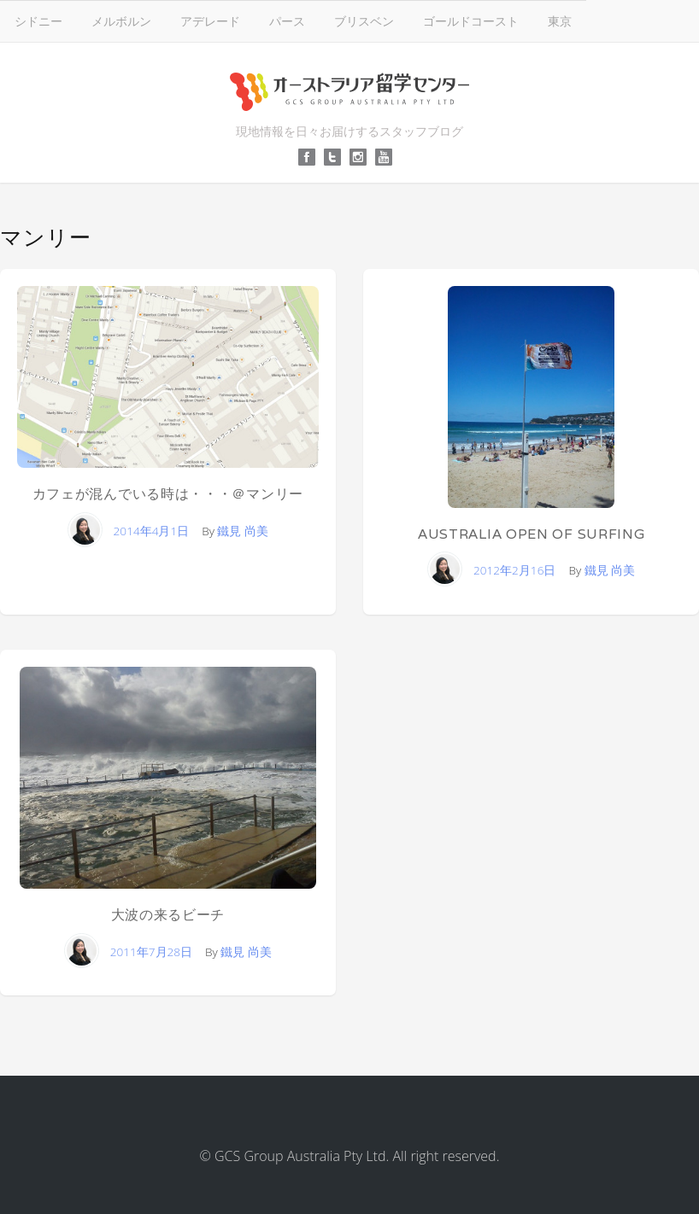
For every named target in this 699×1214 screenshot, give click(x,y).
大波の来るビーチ (168, 915)
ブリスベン (364, 21)
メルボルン (121, 21)
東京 (560, 21)
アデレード (210, 21)
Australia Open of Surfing (531, 534)
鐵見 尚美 (242, 530)
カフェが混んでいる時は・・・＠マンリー (167, 494)
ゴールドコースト (471, 21)
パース (287, 21)
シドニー (38, 21)
